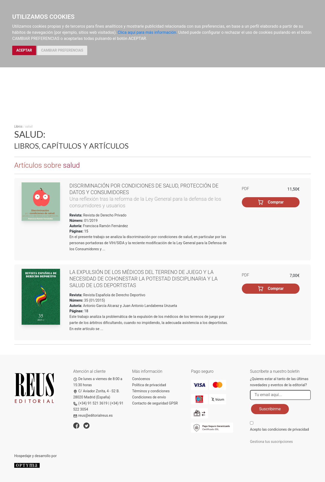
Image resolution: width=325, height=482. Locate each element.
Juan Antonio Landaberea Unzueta (150, 306)
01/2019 (90, 221)
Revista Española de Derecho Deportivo (113, 295)
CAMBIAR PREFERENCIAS (62, 50)
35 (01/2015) (94, 300)
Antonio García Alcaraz (101, 306)
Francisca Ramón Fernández (105, 226)
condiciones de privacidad (288, 429)
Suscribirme (270, 409)
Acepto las (279, 429)
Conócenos (141, 379)
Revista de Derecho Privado (104, 215)
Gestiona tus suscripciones (271, 442)
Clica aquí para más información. (147, 32)
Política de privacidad (149, 385)
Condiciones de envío (149, 397)
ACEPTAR (24, 50)
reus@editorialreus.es (93, 415)
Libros (18, 126)
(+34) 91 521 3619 (90, 403)
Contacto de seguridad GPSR (155, 403)
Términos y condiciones (151, 391)
